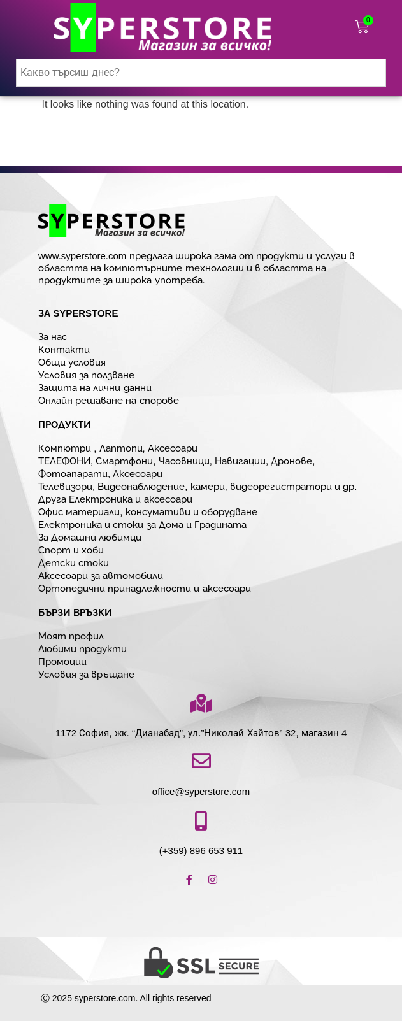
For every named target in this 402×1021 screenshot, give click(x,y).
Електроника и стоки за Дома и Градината (142, 524)
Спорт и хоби (71, 550)
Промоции (62, 661)
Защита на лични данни (95, 387)
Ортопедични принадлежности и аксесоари (144, 588)
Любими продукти (82, 648)
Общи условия (72, 362)
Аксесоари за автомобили (100, 575)
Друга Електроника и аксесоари (115, 499)
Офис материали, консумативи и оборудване (147, 511)
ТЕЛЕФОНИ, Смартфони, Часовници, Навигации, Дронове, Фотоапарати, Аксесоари (176, 467)
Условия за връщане (86, 674)
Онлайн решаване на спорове (108, 400)
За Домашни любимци (89, 537)
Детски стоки (73, 562)
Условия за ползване (86, 374)
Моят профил (71, 636)
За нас (52, 336)
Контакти (64, 349)
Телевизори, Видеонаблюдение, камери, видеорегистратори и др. (197, 486)
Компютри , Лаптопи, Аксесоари (117, 448)
